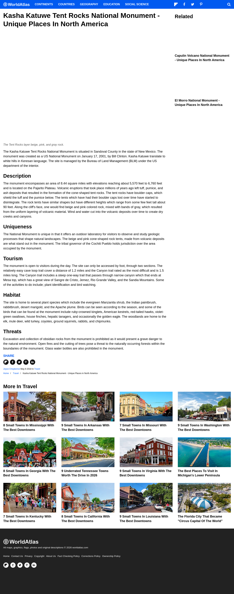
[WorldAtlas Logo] (17, 4)
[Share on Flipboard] (6, 362)
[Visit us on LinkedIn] (34, 565)
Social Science (137, 4)
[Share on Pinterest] (26, 362)
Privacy (28, 556)
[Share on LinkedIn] (32, 362)
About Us (51, 556)
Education (111, 4)
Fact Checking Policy (69, 556)
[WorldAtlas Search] (229, 4)
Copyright (39, 556)
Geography (89, 4)
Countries (66, 4)
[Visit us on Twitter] (20, 565)
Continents (44, 4)
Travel (37, 369)
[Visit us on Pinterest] (27, 565)
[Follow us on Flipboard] (6, 565)
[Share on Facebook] (12, 362)
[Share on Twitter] (19, 362)
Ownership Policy (111, 556)
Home (6, 556)
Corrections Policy (90, 556)
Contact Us (17, 556)
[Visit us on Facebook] (13, 565)
